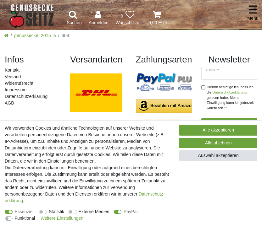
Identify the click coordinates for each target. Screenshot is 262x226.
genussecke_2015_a (35, 35)
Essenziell (25, 211)
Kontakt (12, 70)
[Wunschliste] (127, 18)
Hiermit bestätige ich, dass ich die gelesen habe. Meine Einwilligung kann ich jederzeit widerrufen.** (230, 97)
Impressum (15, 89)
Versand (13, 76)
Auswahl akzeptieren (218, 155)
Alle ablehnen (218, 142)
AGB (9, 102)
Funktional (25, 218)
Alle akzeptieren (218, 129)
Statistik (56, 211)
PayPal (130, 211)
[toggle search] (74, 18)
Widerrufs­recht (19, 83)
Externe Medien (94, 211)
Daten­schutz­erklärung (26, 96)
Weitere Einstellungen (62, 218)
